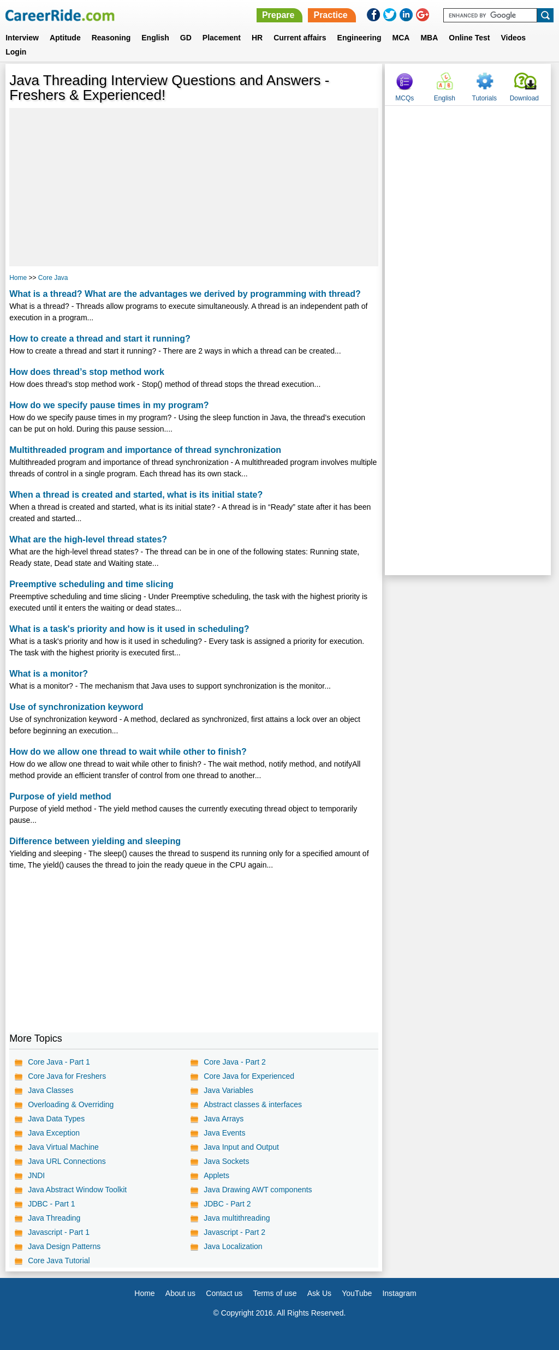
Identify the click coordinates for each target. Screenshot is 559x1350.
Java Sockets (226, 1161)
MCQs (404, 98)
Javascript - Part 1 (59, 1232)
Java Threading (54, 1218)
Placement (222, 37)
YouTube (357, 1293)
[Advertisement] (193, 187)
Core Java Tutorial (59, 1260)
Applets (216, 1175)
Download (524, 98)
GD (186, 37)
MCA (401, 37)
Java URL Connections (67, 1161)
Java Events (224, 1132)
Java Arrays (223, 1118)
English (155, 37)
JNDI (36, 1175)
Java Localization (233, 1246)
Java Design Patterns (64, 1246)
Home (18, 278)
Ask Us (319, 1293)
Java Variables (228, 1090)
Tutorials (484, 98)
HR (257, 37)
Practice (330, 15)
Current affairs (299, 37)
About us (180, 1293)
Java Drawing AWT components (258, 1189)
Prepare (278, 15)
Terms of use (274, 1293)
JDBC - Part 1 (51, 1203)
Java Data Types (56, 1118)
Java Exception (54, 1132)
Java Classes (50, 1090)
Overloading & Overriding (71, 1104)
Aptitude (65, 37)
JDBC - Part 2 (227, 1203)
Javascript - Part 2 (234, 1232)
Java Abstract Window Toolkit (77, 1189)
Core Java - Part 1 (59, 1062)
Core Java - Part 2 (235, 1062)
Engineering (359, 37)
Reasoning (111, 37)
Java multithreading (237, 1218)
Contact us (224, 1293)
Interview (22, 37)
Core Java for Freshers (67, 1076)
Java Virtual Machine (63, 1147)
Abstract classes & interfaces (253, 1104)
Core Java (53, 278)
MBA (429, 37)
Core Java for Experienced (249, 1076)
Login (15, 51)
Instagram (399, 1293)
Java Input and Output (241, 1147)
